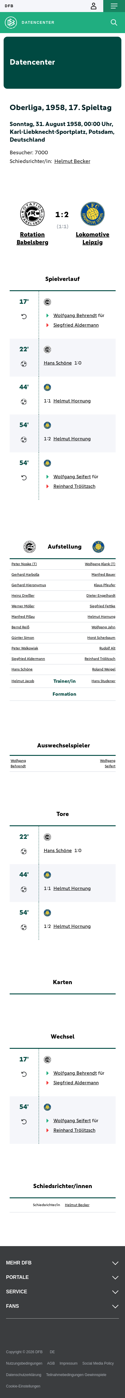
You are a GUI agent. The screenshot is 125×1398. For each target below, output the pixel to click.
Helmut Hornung (72, 401)
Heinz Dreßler (22, 596)
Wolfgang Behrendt (75, 315)
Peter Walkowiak (24, 648)
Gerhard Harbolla (25, 575)
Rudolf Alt (107, 648)
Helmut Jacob (22, 681)
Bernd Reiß (20, 627)
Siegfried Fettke (102, 606)
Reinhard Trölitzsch (74, 486)
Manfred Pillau (23, 617)
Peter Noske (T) (24, 564)
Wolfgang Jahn (103, 627)
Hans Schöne (58, 363)
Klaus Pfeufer (104, 585)
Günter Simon (22, 638)
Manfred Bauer (103, 575)
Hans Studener (103, 681)
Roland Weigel (103, 669)
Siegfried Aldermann (76, 325)
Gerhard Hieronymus (28, 585)
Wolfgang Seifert (72, 476)
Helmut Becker (72, 161)
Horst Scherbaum (101, 638)
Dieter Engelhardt (100, 596)
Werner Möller (22, 606)
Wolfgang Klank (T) (100, 564)
